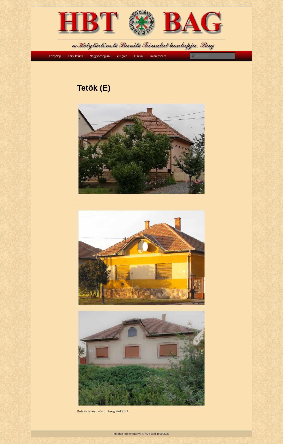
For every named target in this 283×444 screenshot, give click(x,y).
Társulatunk (75, 56)
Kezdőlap (55, 56)
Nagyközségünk (100, 56)
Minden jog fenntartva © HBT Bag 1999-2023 (141, 433)
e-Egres (122, 56)
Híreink (138, 56)
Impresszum (158, 56)
